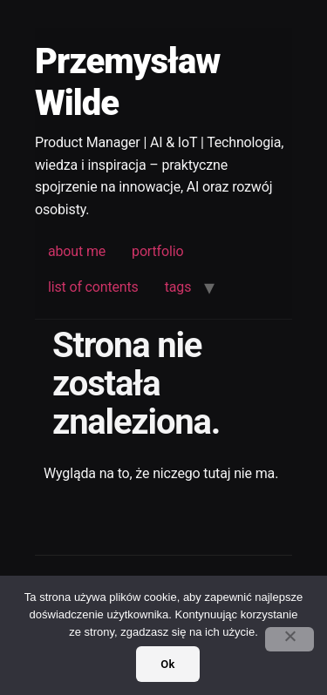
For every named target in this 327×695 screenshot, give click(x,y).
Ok (167, 664)
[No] (289, 639)
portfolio (157, 251)
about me (77, 251)
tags (178, 287)
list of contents (93, 287)
